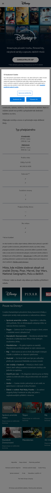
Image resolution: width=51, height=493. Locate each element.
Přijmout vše (34, 99)
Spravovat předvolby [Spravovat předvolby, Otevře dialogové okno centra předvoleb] (25, 93)
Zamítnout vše (17, 99)
